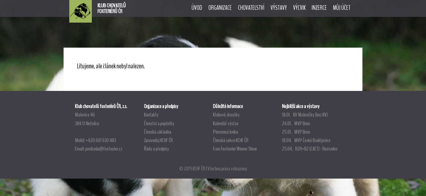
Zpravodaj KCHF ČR (158, 140)
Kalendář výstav (226, 123)
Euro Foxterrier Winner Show (235, 148)
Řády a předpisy (156, 148)
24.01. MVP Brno (296, 123)
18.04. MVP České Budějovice (306, 140)
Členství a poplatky (159, 123)
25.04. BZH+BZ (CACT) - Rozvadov (310, 148)
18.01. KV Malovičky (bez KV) (305, 114)
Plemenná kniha (225, 132)
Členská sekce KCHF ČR (230, 140)
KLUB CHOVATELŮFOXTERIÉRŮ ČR (112, 8)
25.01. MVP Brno (296, 132)
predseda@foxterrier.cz (103, 148)
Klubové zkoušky (226, 114)
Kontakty (151, 114)
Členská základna (157, 132)
